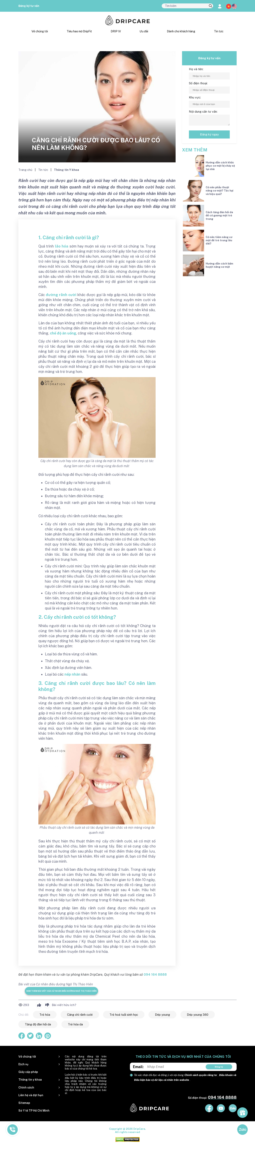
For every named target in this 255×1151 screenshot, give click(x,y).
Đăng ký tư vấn (28, 5)
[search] (210, 6)
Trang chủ (25, 169)
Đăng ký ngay (209, 134)
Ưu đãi (144, 31)
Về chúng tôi (40, 31)
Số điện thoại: (198, 83)
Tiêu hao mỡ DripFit (79, 31)
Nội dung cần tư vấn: (203, 111)
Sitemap (24, 1102)
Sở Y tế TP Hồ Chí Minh (34, 1110)
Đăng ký (219, 1066)
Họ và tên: (196, 69)
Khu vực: (195, 97)
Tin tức (218, 31)
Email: (138, 1067)
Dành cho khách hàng (181, 31)
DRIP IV (116, 31)
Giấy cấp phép (28, 1072)
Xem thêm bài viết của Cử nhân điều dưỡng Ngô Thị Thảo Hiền (61, 991)
